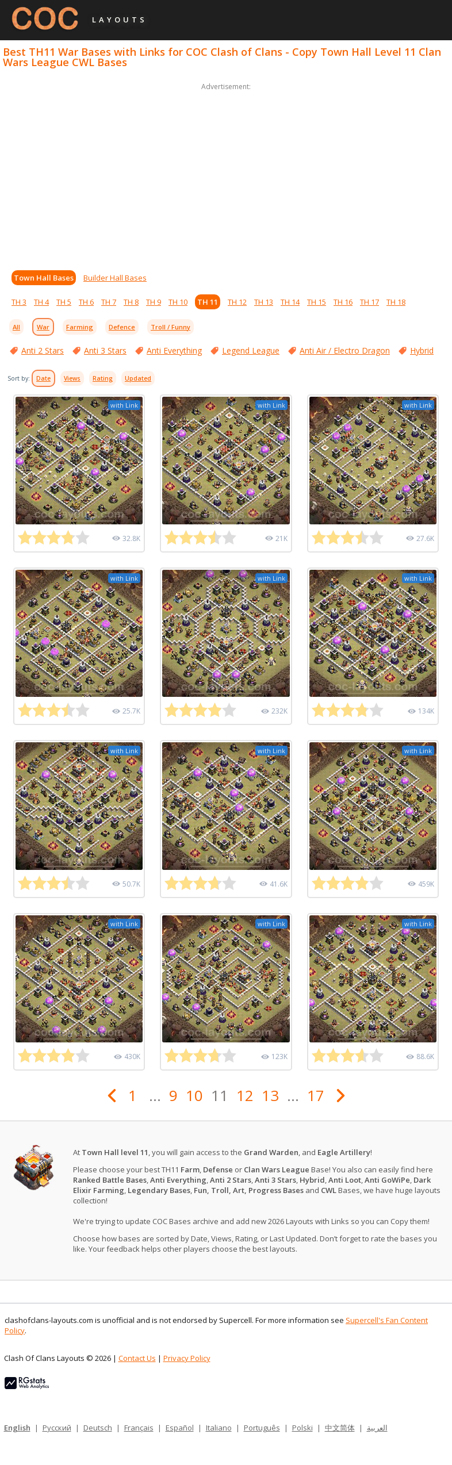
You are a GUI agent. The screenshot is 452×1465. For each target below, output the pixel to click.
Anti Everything (174, 350)
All (16, 327)
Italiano (219, 1427)
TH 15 (316, 302)
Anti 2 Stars (42, 350)
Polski (302, 1427)
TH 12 (237, 302)
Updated (138, 378)
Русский (57, 1427)
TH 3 (19, 302)
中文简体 (340, 1427)
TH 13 (263, 302)
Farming (79, 327)
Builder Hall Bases (115, 278)
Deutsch (97, 1427)
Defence (122, 327)
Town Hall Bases (44, 278)
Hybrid (422, 350)
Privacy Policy (186, 1358)
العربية (377, 1427)
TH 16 (343, 302)
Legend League (250, 350)
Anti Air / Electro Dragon (345, 350)
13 (270, 1095)
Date (43, 378)
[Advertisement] (226, 173)
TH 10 (177, 302)
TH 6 (86, 302)
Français (139, 1427)
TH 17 (369, 302)
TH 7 (108, 302)
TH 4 (41, 302)
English (17, 1427)
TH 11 (207, 302)
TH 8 (131, 302)
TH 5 (63, 302)
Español (180, 1427)
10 (194, 1095)
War (43, 327)
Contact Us (137, 1358)
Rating (103, 378)
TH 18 (395, 302)
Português (262, 1427)
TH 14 (290, 302)
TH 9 (153, 302)
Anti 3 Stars (105, 350)
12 (245, 1095)
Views (72, 378)
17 (315, 1095)
